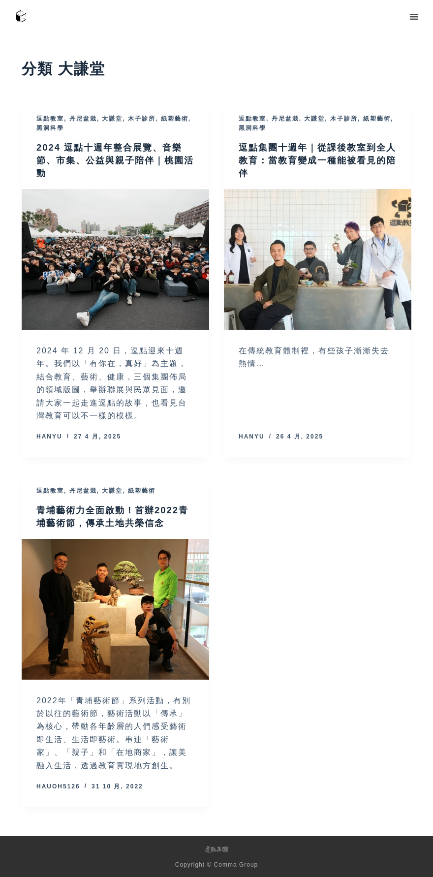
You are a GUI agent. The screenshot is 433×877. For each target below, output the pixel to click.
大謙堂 (112, 118)
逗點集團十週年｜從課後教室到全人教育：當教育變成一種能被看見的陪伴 (314, 160)
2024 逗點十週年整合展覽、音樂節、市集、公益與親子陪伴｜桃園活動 (112, 160)
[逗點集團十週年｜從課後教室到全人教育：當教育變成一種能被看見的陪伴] (317, 259)
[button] (414, 16)
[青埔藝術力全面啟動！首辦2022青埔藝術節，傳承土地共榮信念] (115, 609)
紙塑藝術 (174, 118)
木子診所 (141, 118)
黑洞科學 (50, 128)
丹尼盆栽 (83, 118)
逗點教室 (50, 118)
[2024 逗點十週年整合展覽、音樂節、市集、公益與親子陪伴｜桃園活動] (115, 259)
